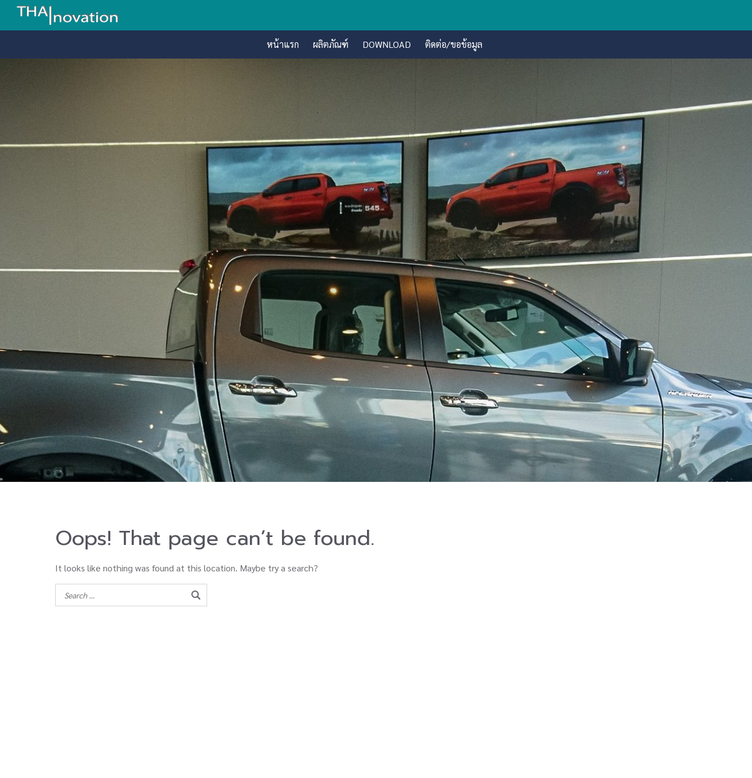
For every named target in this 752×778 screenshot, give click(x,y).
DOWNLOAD (386, 44)
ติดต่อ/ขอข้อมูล (453, 44)
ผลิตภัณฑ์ (330, 44)
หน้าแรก (283, 44)
